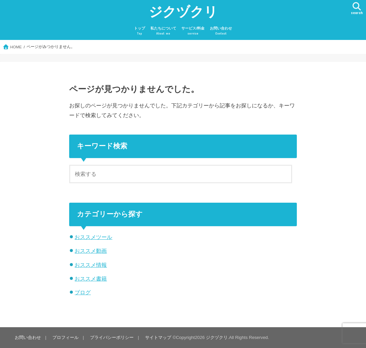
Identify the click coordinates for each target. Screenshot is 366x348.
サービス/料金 (192, 31)
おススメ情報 (91, 265)
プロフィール (65, 337)
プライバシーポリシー (112, 337)
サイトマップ (158, 337)
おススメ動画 (91, 251)
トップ (139, 31)
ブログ (83, 292)
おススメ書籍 (91, 279)
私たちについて (163, 31)
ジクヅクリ (183, 11)
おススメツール (93, 237)
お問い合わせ (221, 31)
